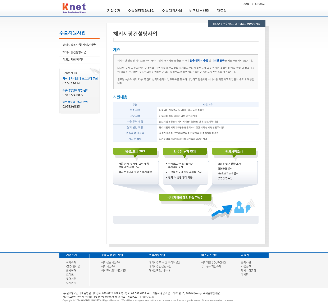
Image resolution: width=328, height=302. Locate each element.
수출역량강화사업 (141, 11)
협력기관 (71, 278)
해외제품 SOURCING (213, 262)
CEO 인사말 (73, 266)
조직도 (70, 274)
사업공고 (246, 266)
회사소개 (71, 262)
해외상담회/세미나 (74, 59)
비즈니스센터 (199, 11)
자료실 (222, 11)
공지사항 (246, 262)
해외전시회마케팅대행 (113, 270)
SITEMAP (260, 4)
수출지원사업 (172, 11)
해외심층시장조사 (111, 262)
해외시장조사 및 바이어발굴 (79, 44)
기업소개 (113, 11)
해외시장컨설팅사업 (74, 52)
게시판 (245, 274)
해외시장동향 (248, 270)
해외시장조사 (108, 266)
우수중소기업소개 (211, 266)
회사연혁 (71, 270)
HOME (246, 4)
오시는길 (71, 282)
